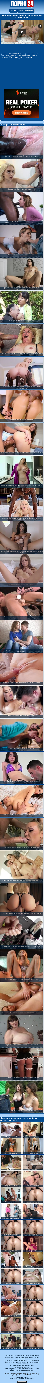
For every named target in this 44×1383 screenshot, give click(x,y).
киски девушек (24, 56)
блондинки (19, 58)
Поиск (21, 10)
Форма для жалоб (22, 1377)
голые (34, 56)
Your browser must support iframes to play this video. (22, 36)
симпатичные (7, 58)
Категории (14, 10)
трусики (29, 58)
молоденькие (11, 56)
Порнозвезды (29, 10)
